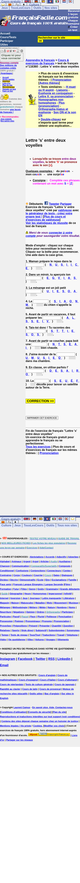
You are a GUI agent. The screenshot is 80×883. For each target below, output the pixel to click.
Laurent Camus (21, 707)
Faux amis (5, 584)
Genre (32, 589)
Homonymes (40, 593)
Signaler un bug (9, 89)
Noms (72, 607)
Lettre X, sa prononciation (55, 96)
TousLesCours (20, 7)
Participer (6, 40)
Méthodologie (19, 607)
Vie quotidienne (16, 639)
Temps (4, 635)
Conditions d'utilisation (13, 712)
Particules (5, 616)
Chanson (5, 566)
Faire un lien (7, 91)
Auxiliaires (65, 561)
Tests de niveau (19, 635)
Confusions (22, 570)
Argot (35, 561)
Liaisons (62, 90)
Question (68, 625)
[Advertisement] (52, 482)
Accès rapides (8, 79)
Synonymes (73, 630)
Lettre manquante (51, 598)
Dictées (4, 579)
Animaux (16, 561)
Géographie (16, 593)
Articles (44, 561)
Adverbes (73, 556)
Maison (15, 602)
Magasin (4, 602)
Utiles (4, 44)
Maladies (40, 602)
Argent (27, 561)
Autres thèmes (49, 82)
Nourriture (5, 612)
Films (67, 584)
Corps (16, 575)
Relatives (5, 630)
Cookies (37, 725)
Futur (16, 589)
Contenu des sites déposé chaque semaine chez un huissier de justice (39, 721)
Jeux (4, 7)
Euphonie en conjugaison (55, 93)
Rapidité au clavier (10, 689)
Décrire (14, 579)
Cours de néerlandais (11, 684)
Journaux (35, 598)
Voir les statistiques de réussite (47, 222)
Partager (66, 203)
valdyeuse (65, 210)
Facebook (25, 659)
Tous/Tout (34, 635)
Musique (73, 602)
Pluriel (41, 616)
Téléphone (72, 635)
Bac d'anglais (52, 693)
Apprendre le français (40, 60)
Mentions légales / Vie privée (15, 725)
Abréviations (37, 556)
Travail (60, 635)
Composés (64, 566)
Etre (47, 579)
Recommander (8, 87)
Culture (34, 4)
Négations (18, 612)
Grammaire (52, 589)
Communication (20, 566)
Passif (16, 616)
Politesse (51, 616)
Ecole (40, 579)
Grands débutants (70, 589)
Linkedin (63, 659)
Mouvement (60, 602)
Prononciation (62, 79)
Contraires (5, 575)
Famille (72, 579)
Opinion (30, 612)
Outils (37, 7)
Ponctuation (65, 616)
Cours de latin (30, 689)
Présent (33, 625)
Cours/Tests (8, 37)
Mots (49, 602)
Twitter (40, 659)
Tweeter (54, 203)
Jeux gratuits (6, 119)
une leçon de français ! (10, 110)
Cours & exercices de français (47, 62)
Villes (30, 639)
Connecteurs (54, 570)
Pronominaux (32, 621)
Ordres (40, 612)
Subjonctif (41, 630)
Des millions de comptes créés (9, 65)
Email (4, 665)
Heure (27, 593)
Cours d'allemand (67, 680)
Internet (4, 598)
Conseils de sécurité (39, 712)
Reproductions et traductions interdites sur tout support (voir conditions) (40, 716)
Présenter (44, 625)
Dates (56, 575)
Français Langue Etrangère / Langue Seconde (38, 584)
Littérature (68, 598)
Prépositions (20, 625)
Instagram (7, 659)
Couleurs (27, 575)
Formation (5, 589)
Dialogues (66, 575)
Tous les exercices (38, 446)
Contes (67, 570)
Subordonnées (57, 630)
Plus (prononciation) (51, 104)
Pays (32, 616)
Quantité (56, 625)
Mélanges (5, 607)
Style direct (27, 630)
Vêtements (63, 639)
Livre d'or (6, 83)
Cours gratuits (11, 519)
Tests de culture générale (39, 684)
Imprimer (6, 81)
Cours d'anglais (47, 675)
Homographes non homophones (50, 101)
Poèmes (19, 621)
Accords (50, 556)
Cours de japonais (65, 684)
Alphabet (5, 561)
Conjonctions (38, 570)
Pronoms (47, 621)
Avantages (6, 73)
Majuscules (27, 602)
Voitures (39, 639)
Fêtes (24, 589)
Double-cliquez (51, 119)
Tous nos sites (67, 525)
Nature (51, 607)
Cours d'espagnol (28, 680)
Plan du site (7, 85)
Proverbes (5, 625)
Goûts (40, 589)
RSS (51, 659)
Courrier (38, 575)
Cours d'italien (48, 680)
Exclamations (59, 579)
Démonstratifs (27, 579)
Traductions (48, 635)
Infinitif (68, 593)
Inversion (15, 598)
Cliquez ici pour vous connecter (11, 57)
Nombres (62, 607)
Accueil (5, 33)
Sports (15, 630)
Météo (42, 607)
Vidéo (3, 639)
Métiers (33, 607)
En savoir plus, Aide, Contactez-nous (52, 707)
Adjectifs (61, 556)
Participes (67, 612)
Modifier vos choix (54, 725)
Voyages (50, 639)
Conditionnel (7, 570)
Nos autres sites (7, 121)
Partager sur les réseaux (19, 740)
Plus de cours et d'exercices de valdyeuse (46, 218)
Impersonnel (55, 593)
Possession (6, 621)
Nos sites (51, 7)
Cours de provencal (50, 689)
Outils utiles (36, 693)
